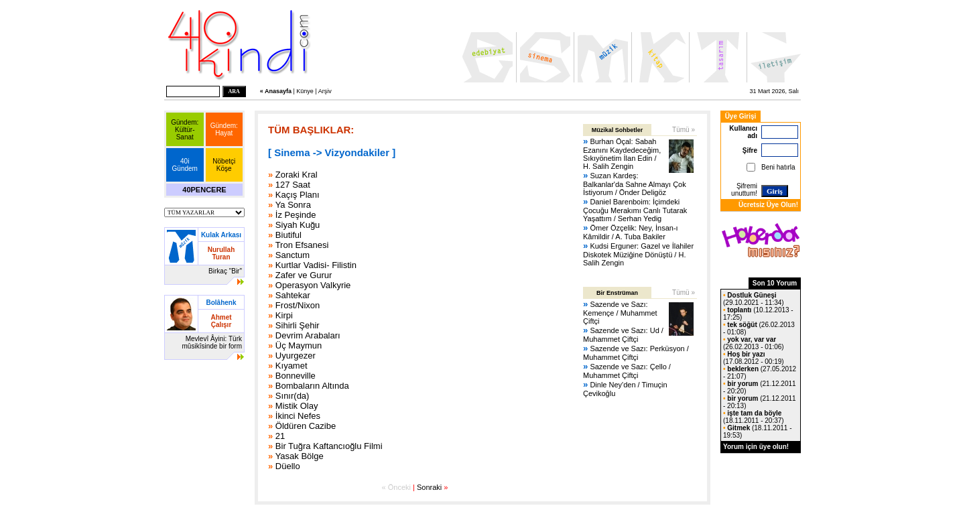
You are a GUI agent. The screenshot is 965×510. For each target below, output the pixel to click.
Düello (287, 466)
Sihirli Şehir (297, 325)
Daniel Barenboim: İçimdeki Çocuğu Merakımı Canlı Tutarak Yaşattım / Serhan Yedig (635, 210)
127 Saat (292, 185)
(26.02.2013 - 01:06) (753, 343)
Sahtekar (292, 295)
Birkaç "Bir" (225, 271)
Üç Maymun (298, 345)
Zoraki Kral (296, 175)
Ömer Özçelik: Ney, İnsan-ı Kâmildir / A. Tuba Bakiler (630, 232)
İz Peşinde (295, 215)
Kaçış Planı (297, 195)
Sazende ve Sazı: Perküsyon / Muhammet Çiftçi (636, 352)
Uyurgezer (295, 355)
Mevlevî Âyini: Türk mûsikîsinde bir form (212, 342)
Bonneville (295, 376)
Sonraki (429, 487)
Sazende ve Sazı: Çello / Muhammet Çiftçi (627, 371)
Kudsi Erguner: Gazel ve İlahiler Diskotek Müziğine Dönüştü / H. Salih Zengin (638, 254)
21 (280, 436)
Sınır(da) (292, 396)
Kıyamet (291, 366)
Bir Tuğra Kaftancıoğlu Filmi (329, 446)
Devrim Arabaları (307, 335)
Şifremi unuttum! (744, 189)
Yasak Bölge (299, 456)
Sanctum (292, 255)
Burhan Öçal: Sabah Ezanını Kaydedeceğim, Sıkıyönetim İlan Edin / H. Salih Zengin (622, 153)
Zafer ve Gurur (303, 275)
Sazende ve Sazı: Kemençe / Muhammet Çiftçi (620, 312)
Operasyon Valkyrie (312, 285)
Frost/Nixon (297, 305)
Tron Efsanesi (302, 245)
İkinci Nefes (297, 416)
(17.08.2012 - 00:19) (753, 357)
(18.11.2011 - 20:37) (753, 416)
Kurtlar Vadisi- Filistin (316, 265)
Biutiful (288, 235)
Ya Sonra (293, 205)
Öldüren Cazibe (305, 426)
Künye (305, 91)
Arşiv (325, 91)
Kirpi (284, 315)
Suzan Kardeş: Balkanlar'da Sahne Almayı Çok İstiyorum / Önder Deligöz (634, 184)
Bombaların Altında (312, 386)
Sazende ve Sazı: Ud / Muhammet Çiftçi (623, 334)
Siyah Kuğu (297, 225)
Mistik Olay (296, 406)
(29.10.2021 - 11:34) (753, 299)
